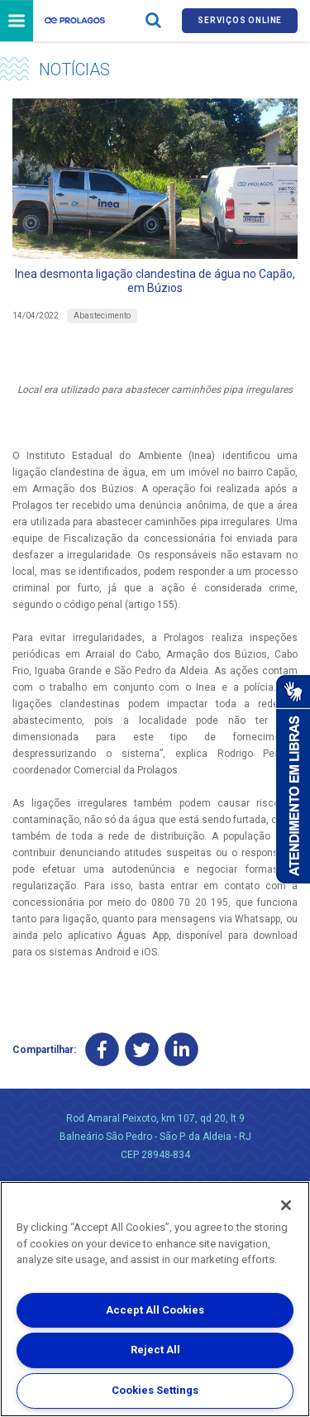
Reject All (155, 1349)
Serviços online (240, 20)
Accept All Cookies (155, 1310)
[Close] (286, 1205)
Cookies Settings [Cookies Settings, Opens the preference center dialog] (155, 1390)
